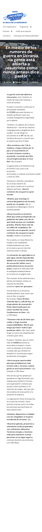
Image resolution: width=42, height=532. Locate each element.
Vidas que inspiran (23, 31)
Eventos (6, 31)
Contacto (6, 36)
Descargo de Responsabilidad (26, 36)
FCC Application (9, 27)
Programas (24, 27)
